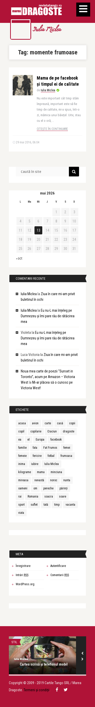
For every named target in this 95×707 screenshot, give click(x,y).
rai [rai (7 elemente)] (20, 496)
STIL (14, 642)
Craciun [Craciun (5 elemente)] (52, 431)
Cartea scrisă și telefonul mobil (44, 664)
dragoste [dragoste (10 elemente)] (68, 431)
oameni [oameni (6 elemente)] (22, 488)
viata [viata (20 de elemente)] (21, 513)
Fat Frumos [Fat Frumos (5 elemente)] (50, 447)
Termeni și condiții (36, 690)
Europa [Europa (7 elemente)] (40, 439)
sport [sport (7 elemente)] (21, 504)
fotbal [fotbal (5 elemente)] (51, 456)
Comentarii (59, 575)
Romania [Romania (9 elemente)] (33, 496)
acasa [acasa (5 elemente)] (22, 423)
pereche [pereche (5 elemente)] (48, 488)
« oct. (19, 258)
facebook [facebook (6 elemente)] (56, 439)
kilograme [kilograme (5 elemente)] (24, 472)
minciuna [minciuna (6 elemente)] (56, 472)
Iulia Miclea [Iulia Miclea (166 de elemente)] (51, 464)
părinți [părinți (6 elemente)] (64, 488)
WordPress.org (25, 584)
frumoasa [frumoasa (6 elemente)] (66, 456)
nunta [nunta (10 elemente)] (66, 480)
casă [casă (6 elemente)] (60, 423)
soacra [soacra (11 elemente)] (48, 496)
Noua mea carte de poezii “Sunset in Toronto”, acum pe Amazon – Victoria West (48, 376)
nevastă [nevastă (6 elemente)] (39, 480)
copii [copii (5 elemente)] (72, 423)
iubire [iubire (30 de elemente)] (34, 464)
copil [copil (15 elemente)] (21, 431)
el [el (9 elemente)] (28, 439)
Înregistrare (23, 566)
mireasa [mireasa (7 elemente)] (23, 480)
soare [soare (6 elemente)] (62, 496)
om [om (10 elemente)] (35, 488)
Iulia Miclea (46, 30)
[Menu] (83, 10)
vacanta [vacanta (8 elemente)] (70, 504)
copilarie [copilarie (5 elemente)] (35, 431)
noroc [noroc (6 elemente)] (53, 480)
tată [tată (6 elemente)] (46, 504)
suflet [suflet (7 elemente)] (34, 504)
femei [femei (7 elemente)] (66, 447)
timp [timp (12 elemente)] (57, 504)
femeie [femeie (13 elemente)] (22, 456)
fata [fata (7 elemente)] (35, 447)
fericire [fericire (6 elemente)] (37, 456)
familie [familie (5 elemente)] (22, 447)
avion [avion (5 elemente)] (35, 423)
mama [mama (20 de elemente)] (41, 472)
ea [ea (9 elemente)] (19, 439)
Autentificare (58, 566)
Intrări (22, 575)
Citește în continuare (52, 129)
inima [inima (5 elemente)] (21, 464)
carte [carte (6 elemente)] (48, 423)
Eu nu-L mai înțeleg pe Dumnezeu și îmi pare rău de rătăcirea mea (47, 316)
